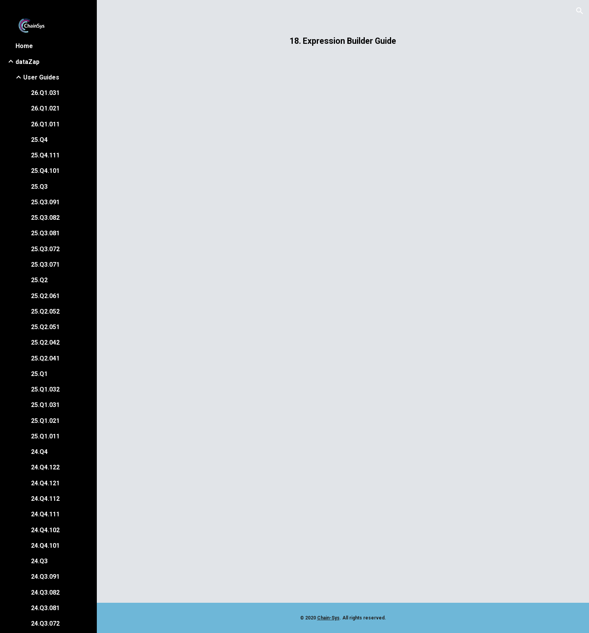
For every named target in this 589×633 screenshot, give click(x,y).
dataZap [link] (27, 62)
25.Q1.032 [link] (45, 389)
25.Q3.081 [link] (45, 233)
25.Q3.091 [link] (45, 202)
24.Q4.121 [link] (45, 483)
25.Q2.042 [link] (45, 342)
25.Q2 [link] (39, 280)
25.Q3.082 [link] (45, 217)
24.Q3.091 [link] (45, 576)
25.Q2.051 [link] (45, 327)
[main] (343, 41)
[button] (579, 11)
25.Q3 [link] (39, 186)
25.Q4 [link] (39, 139)
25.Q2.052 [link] (45, 311)
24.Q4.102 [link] (45, 530)
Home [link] (24, 46)
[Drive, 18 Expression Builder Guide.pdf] (343, 330)
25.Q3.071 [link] (45, 264)
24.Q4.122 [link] (45, 467)
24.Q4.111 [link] (45, 514)
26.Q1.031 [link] (45, 93)
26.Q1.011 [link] (45, 124)
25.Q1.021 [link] (45, 420)
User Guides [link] (41, 77)
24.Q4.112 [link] (45, 498)
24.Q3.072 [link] (45, 623)
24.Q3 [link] (39, 561)
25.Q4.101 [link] (45, 170)
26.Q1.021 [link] (45, 108)
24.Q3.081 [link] (45, 608)
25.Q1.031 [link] (45, 405)
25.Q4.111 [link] (45, 155)
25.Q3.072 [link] (45, 249)
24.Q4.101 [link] (45, 545)
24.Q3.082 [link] (45, 592)
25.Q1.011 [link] (45, 436)
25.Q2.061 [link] (45, 296)
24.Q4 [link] (39, 451)
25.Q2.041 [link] (45, 358)
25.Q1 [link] (39, 374)
